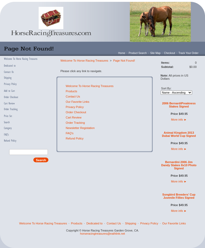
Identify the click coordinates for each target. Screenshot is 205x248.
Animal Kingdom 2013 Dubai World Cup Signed (179, 134)
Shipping (130, 223)
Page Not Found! (124, 60)
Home (121, 53)
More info (179, 119)
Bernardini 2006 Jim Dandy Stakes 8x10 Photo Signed (179, 165)
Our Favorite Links (77, 101)
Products (71, 91)
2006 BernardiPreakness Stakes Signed (179, 105)
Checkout (169, 53)
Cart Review (73, 117)
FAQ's (70, 133)
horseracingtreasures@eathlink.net (102, 233)
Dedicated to (94, 223)
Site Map (155, 53)
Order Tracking (75, 122)
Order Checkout (76, 112)
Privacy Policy (75, 107)
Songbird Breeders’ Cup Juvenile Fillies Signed (179, 196)
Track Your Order (188, 53)
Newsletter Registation (80, 128)
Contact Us (73, 96)
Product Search (138, 53)
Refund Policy (75, 138)
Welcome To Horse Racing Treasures (84, 60)
